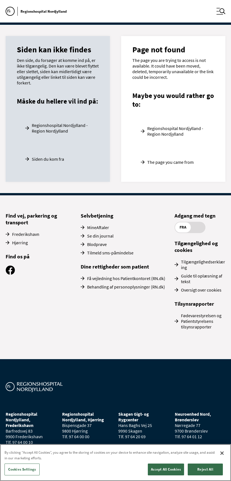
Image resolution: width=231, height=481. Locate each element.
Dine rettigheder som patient (115, 266)
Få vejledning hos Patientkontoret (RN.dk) (126, 278)
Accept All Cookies (166, 469)
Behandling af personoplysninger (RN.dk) (126, 287)
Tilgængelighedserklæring (203, 264)
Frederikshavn (25, 234)
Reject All (205, 469)
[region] (115, 462)
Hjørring (20, 242)
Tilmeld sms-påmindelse (110, 253)
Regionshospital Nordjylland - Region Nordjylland (60, 128)
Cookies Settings (22, 469)
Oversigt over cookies (201, 290)
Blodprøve (97, 244)
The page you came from (170, 162)
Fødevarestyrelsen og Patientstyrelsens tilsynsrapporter (201, 321)
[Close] (222, 453)
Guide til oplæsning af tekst (201, 278)
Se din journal (100, 236)
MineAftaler (98, 227)
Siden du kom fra (48, 159)
